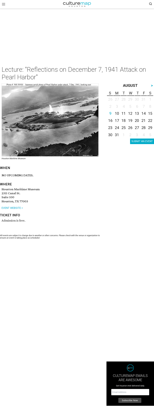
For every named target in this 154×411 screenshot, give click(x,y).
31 (117, 135)
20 (137, 120)
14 (143, 113)
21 (143, 120)
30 (110, 135)
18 (124, 120)
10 (117, 113)
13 (137, 113)
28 (143, 128)
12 (130, 113)
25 (124, 128)
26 (130, 128)
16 (110, 120)
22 (150, 120)
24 (117, 128)
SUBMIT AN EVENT (142, 141)
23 (110, 128)
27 (137, 128)
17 (117, 120)
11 (124, 113)
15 (150, 113)
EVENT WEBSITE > (12, 207)
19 (130, 120)
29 (150, 128)
